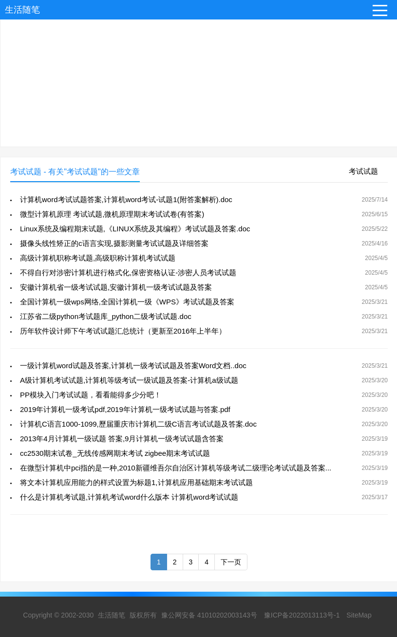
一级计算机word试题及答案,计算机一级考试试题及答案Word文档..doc (133, 365)
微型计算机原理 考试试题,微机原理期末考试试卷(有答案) (112, 214)
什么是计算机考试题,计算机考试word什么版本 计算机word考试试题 (129, 497)
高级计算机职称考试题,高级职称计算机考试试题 (97, 258)
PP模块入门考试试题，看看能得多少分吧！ (90, 395)
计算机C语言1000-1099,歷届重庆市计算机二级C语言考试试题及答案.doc (138, 424)
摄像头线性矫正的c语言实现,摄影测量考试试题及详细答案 (114, 243)
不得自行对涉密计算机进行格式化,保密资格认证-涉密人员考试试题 (128, 272)
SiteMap (358, 615)
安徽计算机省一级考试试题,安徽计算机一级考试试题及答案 (116, 287)
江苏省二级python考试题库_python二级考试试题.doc (105, 316)
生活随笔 (22, 10)
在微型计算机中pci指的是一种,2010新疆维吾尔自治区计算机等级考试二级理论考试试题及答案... (175, 468)
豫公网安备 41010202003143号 (209, 615)
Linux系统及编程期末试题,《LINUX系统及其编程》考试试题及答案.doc (135, 229)
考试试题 (363, 171)
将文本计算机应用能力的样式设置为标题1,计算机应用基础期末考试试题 (136, 482)
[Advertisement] (198, 78)
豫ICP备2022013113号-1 (302, 615)
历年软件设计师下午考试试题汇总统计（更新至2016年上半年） (123, 331)
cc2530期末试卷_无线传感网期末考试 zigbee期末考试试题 (115, 453)
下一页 (231, 562)
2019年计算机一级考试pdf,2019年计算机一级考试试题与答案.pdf (125, 409)
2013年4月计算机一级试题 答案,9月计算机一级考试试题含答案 (122, 438)
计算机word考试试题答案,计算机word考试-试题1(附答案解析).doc (126, 199)
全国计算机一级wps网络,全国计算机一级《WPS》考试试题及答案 (127, 302)
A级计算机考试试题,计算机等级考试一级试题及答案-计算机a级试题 (129, 380)
